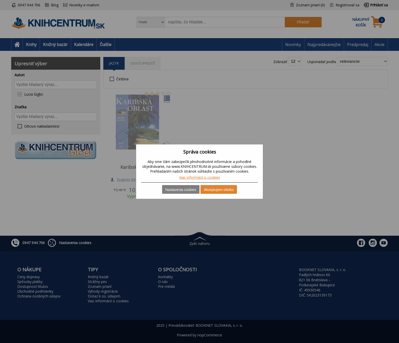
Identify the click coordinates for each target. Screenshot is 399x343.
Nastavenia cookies (180, 190)
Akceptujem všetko (219, 190)
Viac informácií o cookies (199, 177)
